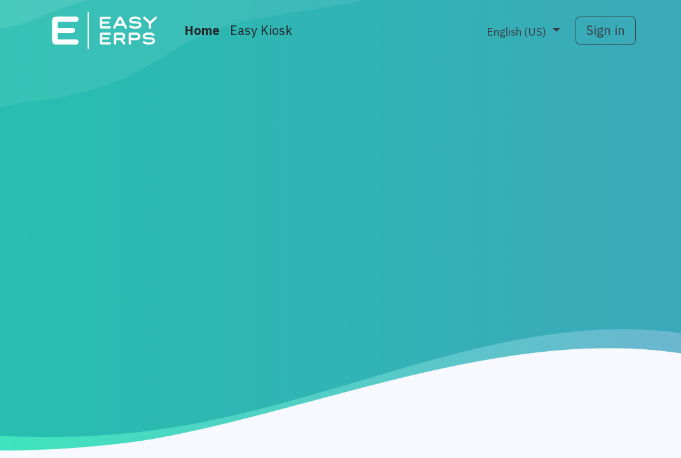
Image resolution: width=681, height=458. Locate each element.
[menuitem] (202, 30)
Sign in (605, 30)
